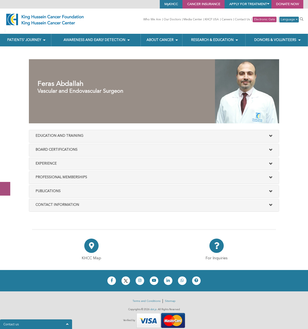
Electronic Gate (264, 19)
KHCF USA (212, 19)
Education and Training (59, 132)
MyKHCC (163, 4)
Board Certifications (56, 146)
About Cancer (159, 36)
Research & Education (212, 36)
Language (289, 19)
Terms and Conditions (146, 297)
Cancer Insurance (197, 4)
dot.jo (153, 306)
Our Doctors (172, 19)
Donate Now (7, 156)
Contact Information (57, 201)
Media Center (193, 19)
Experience (46, 160)
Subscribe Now (7, 172)
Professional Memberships (61, 174)
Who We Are (152, 19)
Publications (48, 187)
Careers (227, 19)
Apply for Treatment (244, 4)
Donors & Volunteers (275, 36)
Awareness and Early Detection (94, 36)
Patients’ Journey (24, 36)
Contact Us (242, 19)
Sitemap (170, 297)
